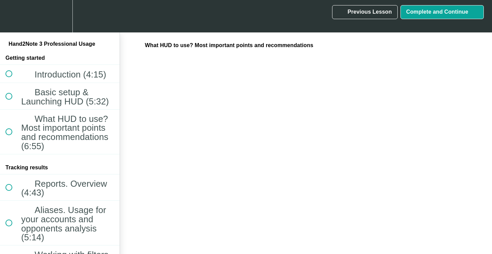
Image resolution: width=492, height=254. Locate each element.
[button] (12, 16)
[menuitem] (59, 16)
